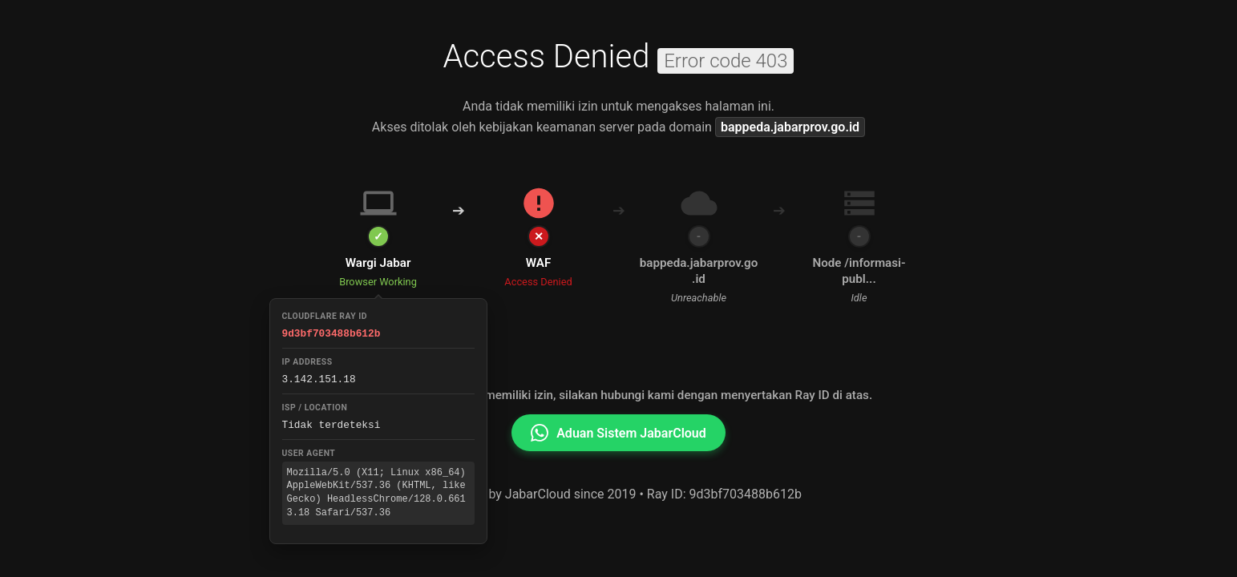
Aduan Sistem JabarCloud (618, 433)
